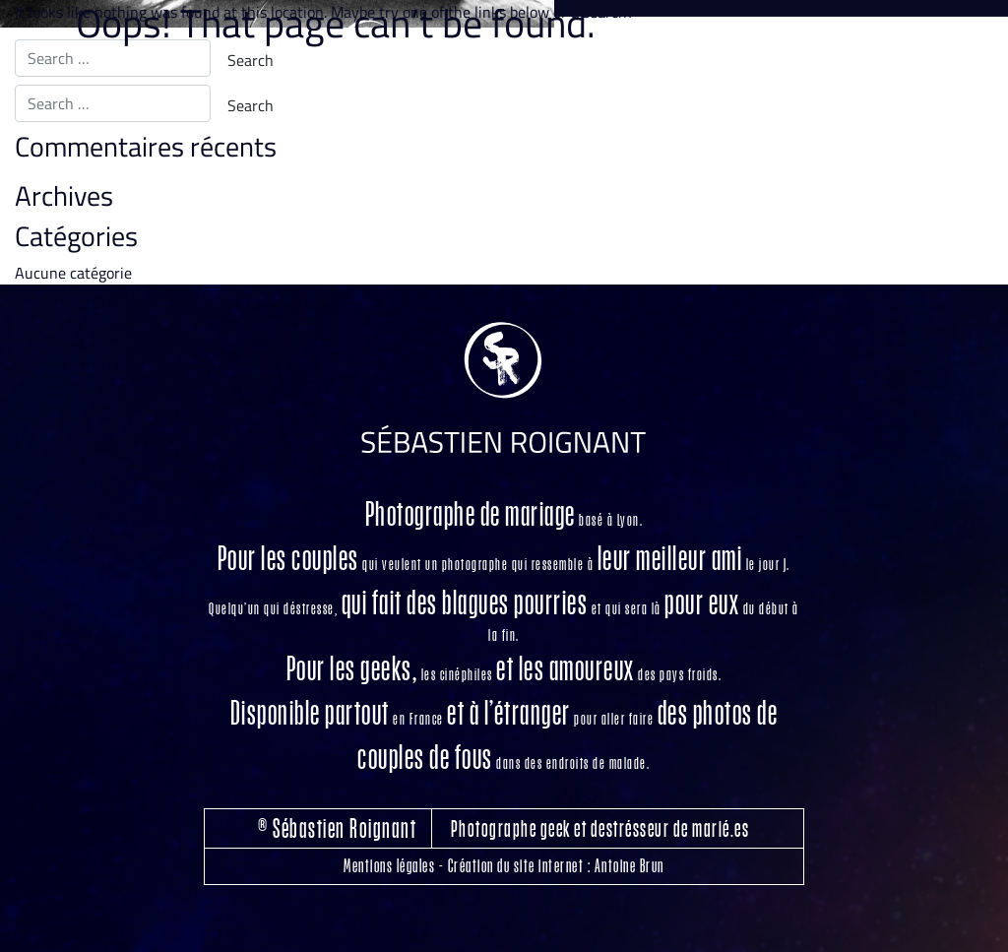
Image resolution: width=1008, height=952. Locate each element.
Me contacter (926, 139)
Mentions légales (389, 865)
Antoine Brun (629, 865)
